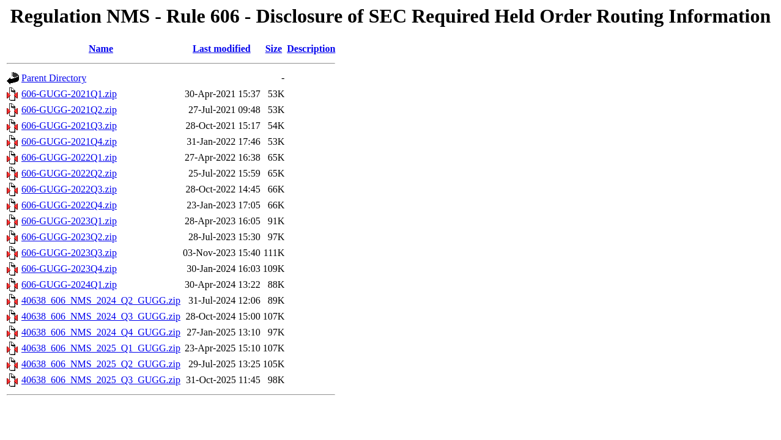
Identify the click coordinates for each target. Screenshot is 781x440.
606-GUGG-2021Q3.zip (69, 125)
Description (311, 48)
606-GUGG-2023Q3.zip (69, 253)
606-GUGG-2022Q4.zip (69, 205)
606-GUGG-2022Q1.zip (69, 157)
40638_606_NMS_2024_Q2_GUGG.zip (100, 300)
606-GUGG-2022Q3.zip (69, 189)
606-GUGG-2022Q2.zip (69, 173)
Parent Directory (53, 78)
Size (274, 48)
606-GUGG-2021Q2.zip (69, 110)
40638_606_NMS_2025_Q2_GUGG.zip (100, 364)
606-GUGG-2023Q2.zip (69, 237)
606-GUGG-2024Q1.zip (69, 284)
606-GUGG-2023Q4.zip (69, 268)
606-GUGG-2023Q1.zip (69, 221)
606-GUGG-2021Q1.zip (69, 94)
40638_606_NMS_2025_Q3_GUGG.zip (100, 380)
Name (101, 48)
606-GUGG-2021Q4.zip (69, 141)
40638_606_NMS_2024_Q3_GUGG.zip (100, 316)
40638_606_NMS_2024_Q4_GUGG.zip (100, 332)
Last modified (222, 48)
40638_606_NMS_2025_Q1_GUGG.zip (100, 348)
